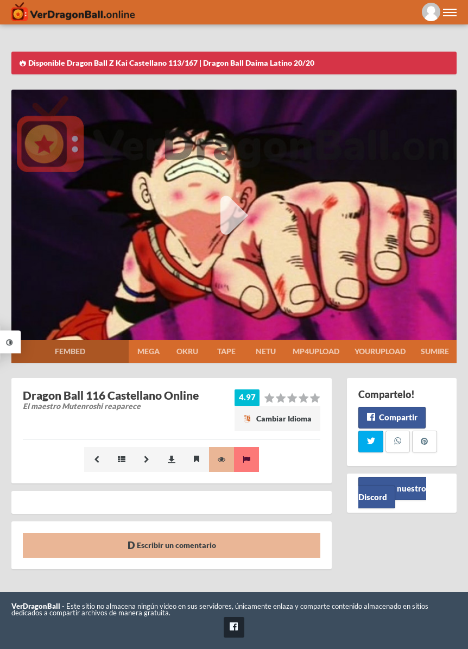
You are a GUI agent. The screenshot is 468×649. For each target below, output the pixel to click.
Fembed (70, 351)
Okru (187, 351)
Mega (148, 351)
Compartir (391, 417)
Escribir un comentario (172, 545)
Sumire (435, 351)
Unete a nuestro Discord (392, 493)
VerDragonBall (35, 606)
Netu (266, 351)
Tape (226, 351)
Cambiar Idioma (277, 418)
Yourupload (380, 351)
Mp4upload (316, 351)
